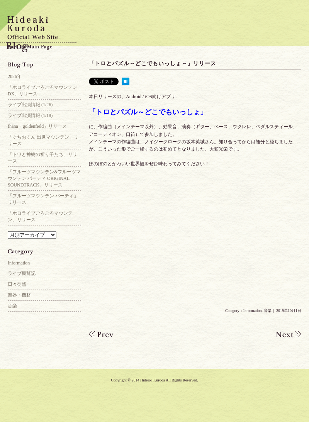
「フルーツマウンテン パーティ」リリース (43, 199)
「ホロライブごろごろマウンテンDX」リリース (42, 91)
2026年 (15, 76)
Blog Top (44, 65)
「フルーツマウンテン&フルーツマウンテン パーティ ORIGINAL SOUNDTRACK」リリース (44, 178)
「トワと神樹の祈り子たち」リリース (42, 158)
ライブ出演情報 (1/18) (30, 115)
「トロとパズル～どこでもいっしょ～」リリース (152, 63)
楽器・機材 (19, 295)
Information (252, 310)
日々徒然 (17, 284)
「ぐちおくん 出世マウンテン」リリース (43, 140)
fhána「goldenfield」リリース (37, 126)
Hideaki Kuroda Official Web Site (38, 29)
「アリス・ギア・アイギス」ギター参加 (282, 334)
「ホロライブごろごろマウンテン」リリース (40, 216)
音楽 (268, 310)
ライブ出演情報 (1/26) (30, 104)
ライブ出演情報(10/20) (108, 334)
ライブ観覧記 (22, 273)
